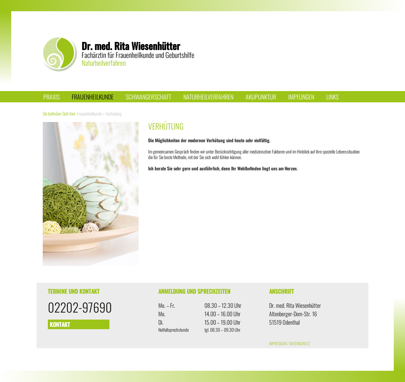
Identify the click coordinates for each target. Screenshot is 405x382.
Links (332, 96)
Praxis (51, 96)
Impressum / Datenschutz (289, 343)
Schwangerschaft (148, 96)
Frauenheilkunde (93, 96)
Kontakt (60, 324)
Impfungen (301, 96)
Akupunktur (261, 96)
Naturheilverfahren (208, 96)
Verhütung (113, 113)
